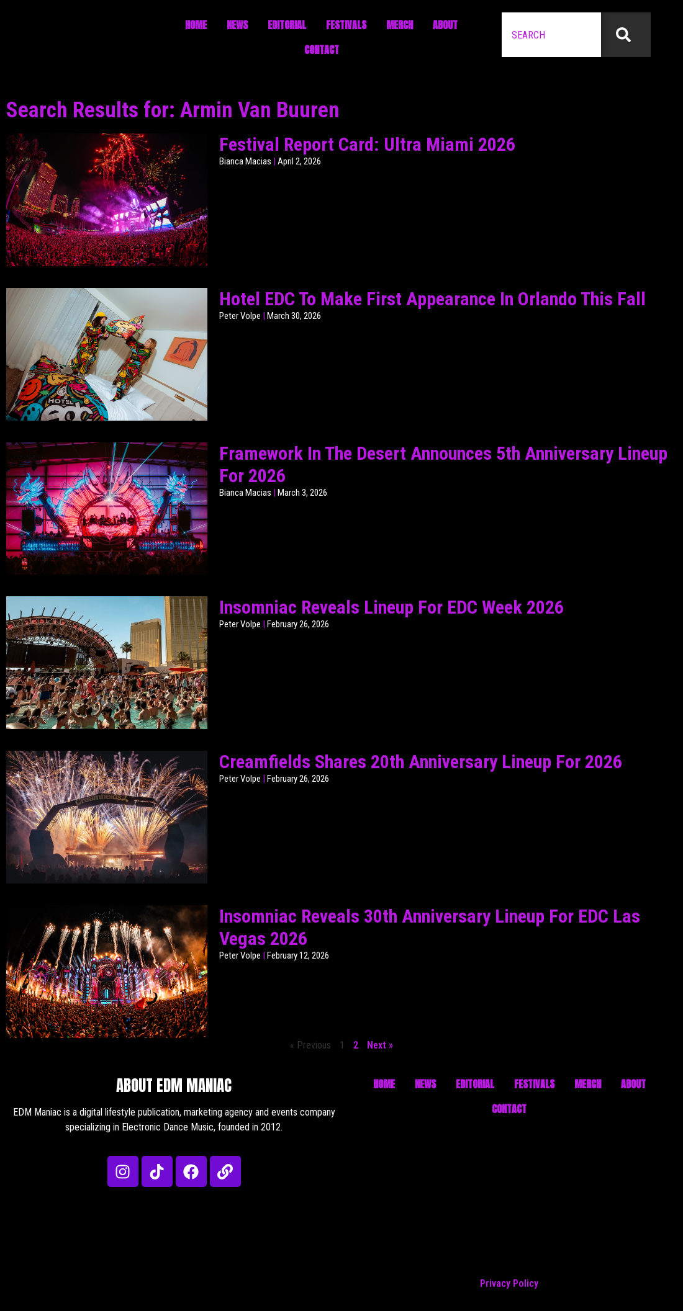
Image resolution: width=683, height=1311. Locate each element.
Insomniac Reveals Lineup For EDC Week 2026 (391, 607)
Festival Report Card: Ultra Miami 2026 (367, 144)
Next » (380, 1045)
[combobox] (551, 34)
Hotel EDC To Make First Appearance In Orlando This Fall (432, 299)
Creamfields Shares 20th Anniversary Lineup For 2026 (420, 761)
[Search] (626, 34)
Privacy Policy (509, 1283)
